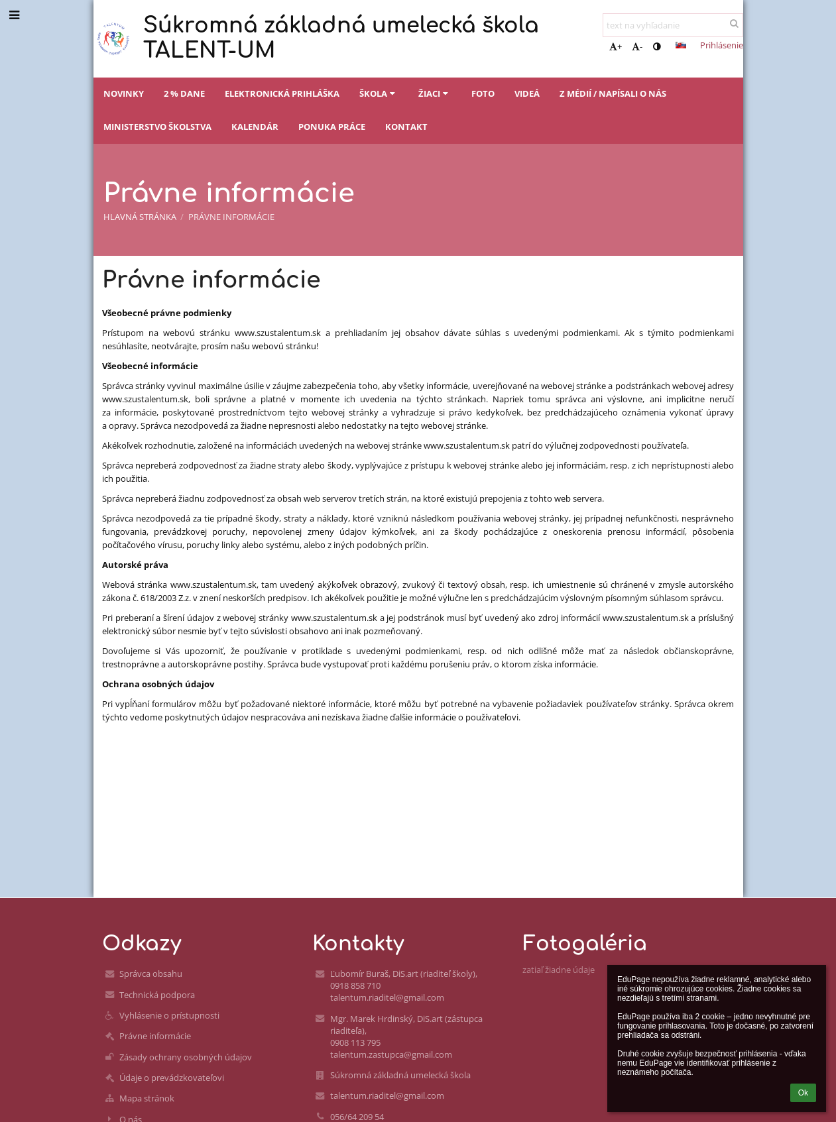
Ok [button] (803, 1092)
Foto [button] (483, 93)
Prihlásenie (721, 45)
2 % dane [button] (184, 93)
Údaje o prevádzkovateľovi (171, 1078)
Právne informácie (231, 217)
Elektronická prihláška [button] (282, 93)
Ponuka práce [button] (331, 127)
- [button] (637, 46)
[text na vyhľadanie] (673, 25)
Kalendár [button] (254, 127)
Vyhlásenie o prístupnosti (169, 1015)
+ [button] (615, 46)
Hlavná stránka (139, 217)
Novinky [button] (123, 93)
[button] (681, 45)
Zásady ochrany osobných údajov (185, 1057)
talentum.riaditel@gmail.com (387, 1095)
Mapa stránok (146, 1098)
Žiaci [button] (434, 93)
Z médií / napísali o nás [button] (613, 93)
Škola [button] (378, 93)
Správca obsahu (150, 974)
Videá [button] (527, 93)
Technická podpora (157, 995)
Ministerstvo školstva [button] (157, 127)
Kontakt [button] (406, 127)
